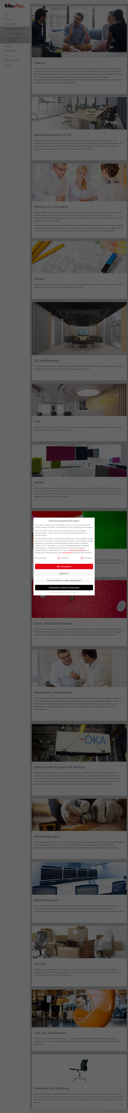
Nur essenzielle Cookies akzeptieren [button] (64, 580)
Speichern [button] (64, 573)
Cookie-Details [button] (53, 592)
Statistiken (63, 558)
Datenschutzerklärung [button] (65, 592)
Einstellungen (67, 553)
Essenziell (40, 558)
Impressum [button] (76, 592)
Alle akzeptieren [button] (64, 566)
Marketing (86, 558)
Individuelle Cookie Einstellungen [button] (64, 587)
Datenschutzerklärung (77, 550)
